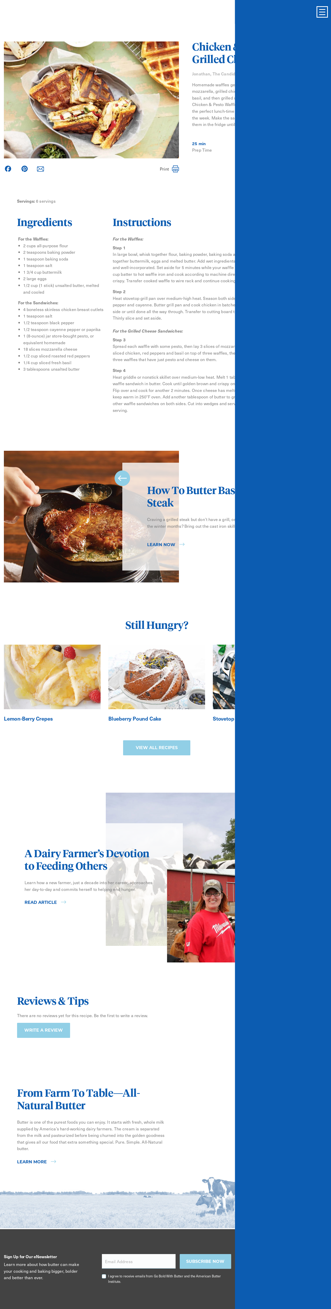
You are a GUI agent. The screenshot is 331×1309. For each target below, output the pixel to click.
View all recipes (157, 747)
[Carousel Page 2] (300, 580)
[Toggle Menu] (322, 12)
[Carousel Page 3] (308, 580)
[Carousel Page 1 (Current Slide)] (293, 580)
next (304, 555)
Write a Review (43, 1030)
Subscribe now (205, 1261)
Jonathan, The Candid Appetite (223, 74)
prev (122, 478)
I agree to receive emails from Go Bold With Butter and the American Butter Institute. (164, 1278)
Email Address (119, 1261)
